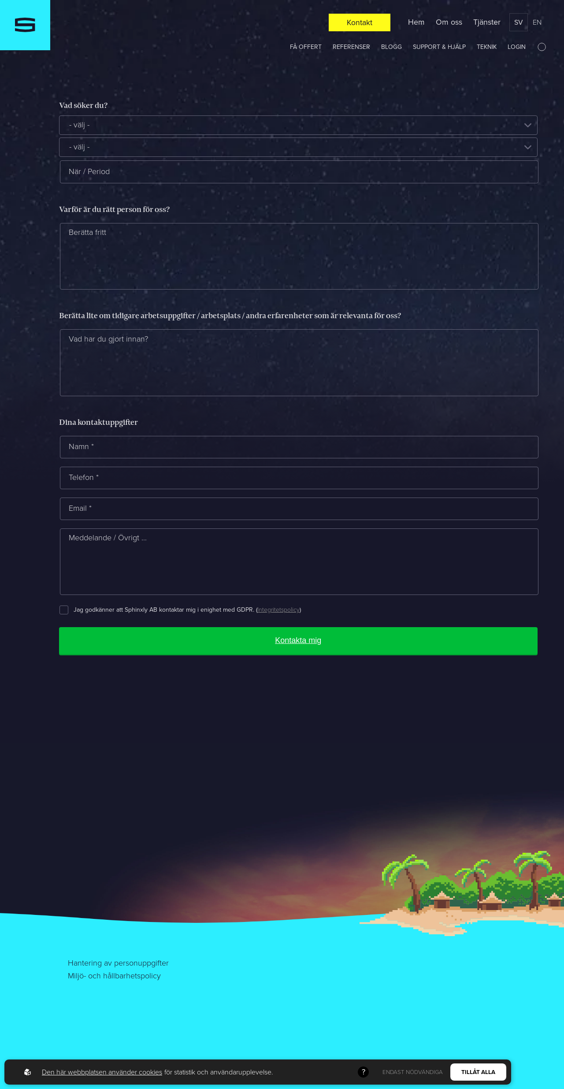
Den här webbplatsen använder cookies (102, 1072)
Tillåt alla (478, 1072)
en (537, 22)
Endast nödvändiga (412, 1072)
